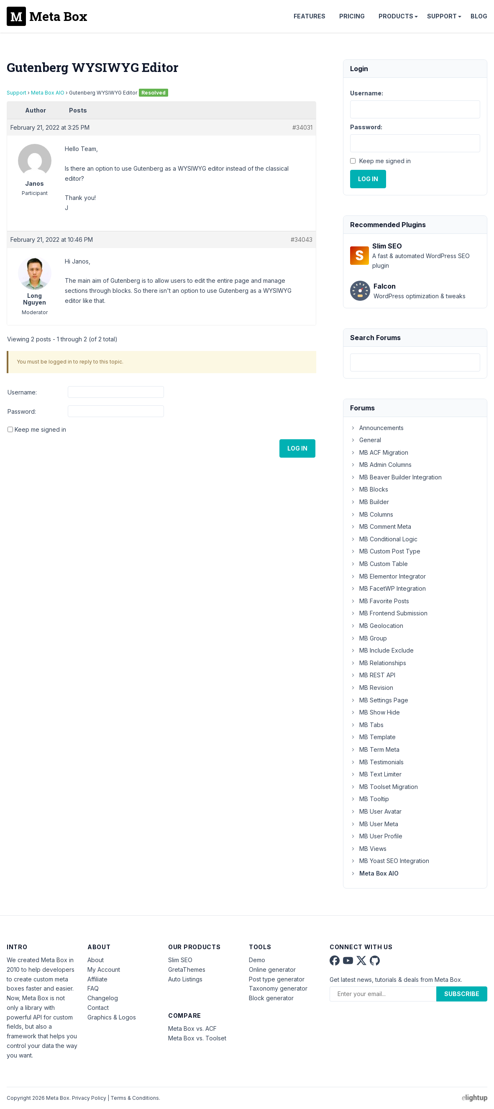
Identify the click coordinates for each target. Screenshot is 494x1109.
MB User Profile (376, 836)
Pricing (352, 16)
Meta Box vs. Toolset (197, 1038)
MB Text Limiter (376, 774)
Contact (98, 1007)
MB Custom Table (379, 563)
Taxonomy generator (278, 988)
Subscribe (461, 993)
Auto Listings (185, 979)
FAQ (93, 988)
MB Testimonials (377, 762)
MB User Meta (374, 823)
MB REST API (372, 675)
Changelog (102, 997)
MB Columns (371, 514)
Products (396, 16)
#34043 (301, 239)
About (95, 959)
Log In (297, 448)
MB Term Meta (374, 749)
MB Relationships (378, 662)
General (365, 439)
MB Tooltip (369, 798)
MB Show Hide (375, 712)
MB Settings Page (379, 700)
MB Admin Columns (381, 464)
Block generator (271, 997)
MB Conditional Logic (383, 539)
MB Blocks (369, 489)
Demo (257, 959)
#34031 (302, 127)
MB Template (373, 736)
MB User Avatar (376, 811)
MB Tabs (367, 724)
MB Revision (371, 687)
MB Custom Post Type (385, 551)
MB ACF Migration (379, 452)
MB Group (368, 638)
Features (309, 16)
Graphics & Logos (111, 1017)
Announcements (377, 427)
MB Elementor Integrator (388, 576)
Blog (479, 16)
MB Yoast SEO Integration (389, 860)
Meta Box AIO (47, 93)
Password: (22, 411)
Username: (22, 392)
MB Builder (369, 501)
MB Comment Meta (380, 526)
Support (442, 16)
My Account (103, 969)
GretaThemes (186, 969)
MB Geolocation (376, 625)
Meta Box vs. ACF (192, 1028)
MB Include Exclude (382, 650)
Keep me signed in (40, 429)
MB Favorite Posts (379, 600)
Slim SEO (180, 959)
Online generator (272, 969)
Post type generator (277, 979)
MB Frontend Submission (388, 613)
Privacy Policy (89, 1098)
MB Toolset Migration (384, 786)
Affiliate (97, 979)
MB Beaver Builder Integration (396, 477)
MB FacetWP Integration (388, 588)
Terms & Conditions (134, 1098)
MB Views (368, 848)
